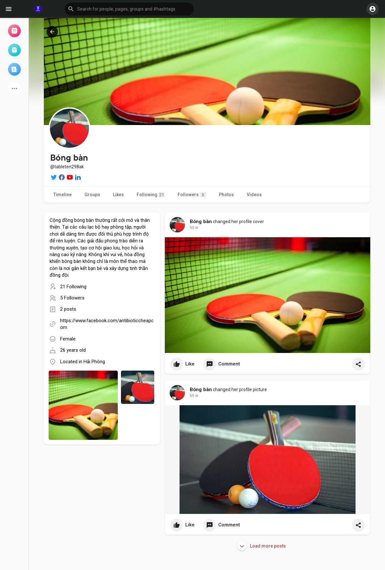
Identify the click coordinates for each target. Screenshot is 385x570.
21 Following (73, 286)
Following (151, 194)
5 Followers (72, 298)
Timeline (62, 194)
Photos (226, 194)
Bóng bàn (201, 221)
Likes (118, 194)
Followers (192, 194)
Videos (254, 194)
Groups (92, 194)
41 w (194, 227)
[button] (129, 9)
